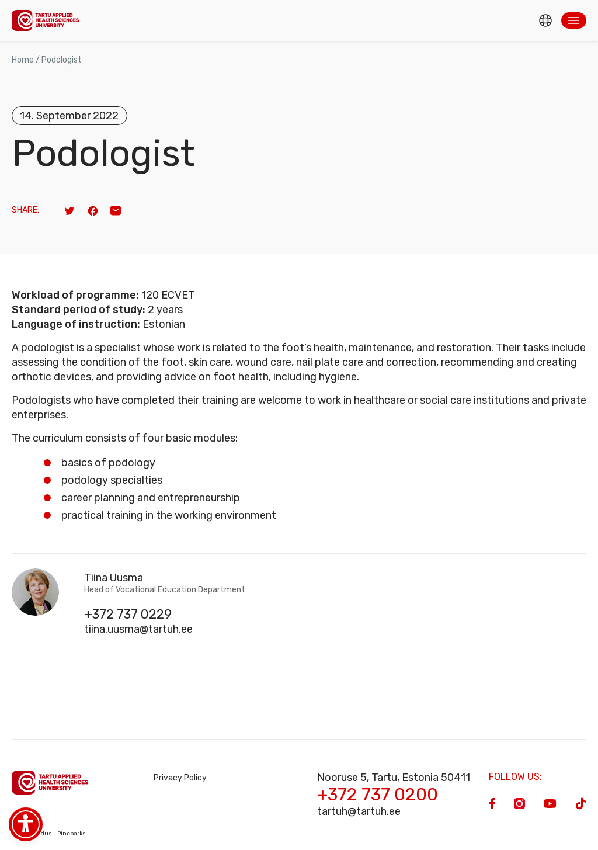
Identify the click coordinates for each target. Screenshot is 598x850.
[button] (573, 20)
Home (23, 60)
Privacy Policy (180, 778)
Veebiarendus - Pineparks (49, 833)
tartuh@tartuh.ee (359, 811)
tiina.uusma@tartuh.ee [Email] (138, 629)
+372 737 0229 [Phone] (128, 614)
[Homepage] (45, 20)
